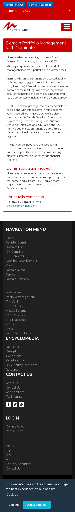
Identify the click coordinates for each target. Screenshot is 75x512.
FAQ (8, 454)
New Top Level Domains (22, 260)
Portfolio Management (20, 297)
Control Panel (15, 426)
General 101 (13, 356)
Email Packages (16, 319)
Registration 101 (16, 360)
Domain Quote (15, 270)
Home (10, 237)
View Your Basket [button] (40, 4)
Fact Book (12, 346)
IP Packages (13, 292)
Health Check (14, 306)
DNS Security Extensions (21, 365)
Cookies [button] (12, 494)
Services (11, 274)
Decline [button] (13, 504)
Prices (10, 265)
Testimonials (14, 396)
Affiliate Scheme (16, 310)
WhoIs (10, 324)
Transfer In (12, 301)
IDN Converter (15, 256)
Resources (13, 369)
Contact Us (13, 387)
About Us (12, 383)
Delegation (13, 351)
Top (8, 450)
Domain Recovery (17, 279)
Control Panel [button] (13, 4)
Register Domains (17, 242)
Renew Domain (16, 431)
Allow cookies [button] (36, 504)
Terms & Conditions (19, 333)
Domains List (14, 247)
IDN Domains (14, 251)
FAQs (9, 328)
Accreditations (15, 392)
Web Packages (15, 315)
